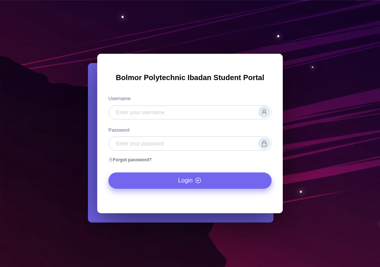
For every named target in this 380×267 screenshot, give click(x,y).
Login (190, 180)
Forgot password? (130, 159)
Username (119, 98)
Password (119, 130)
